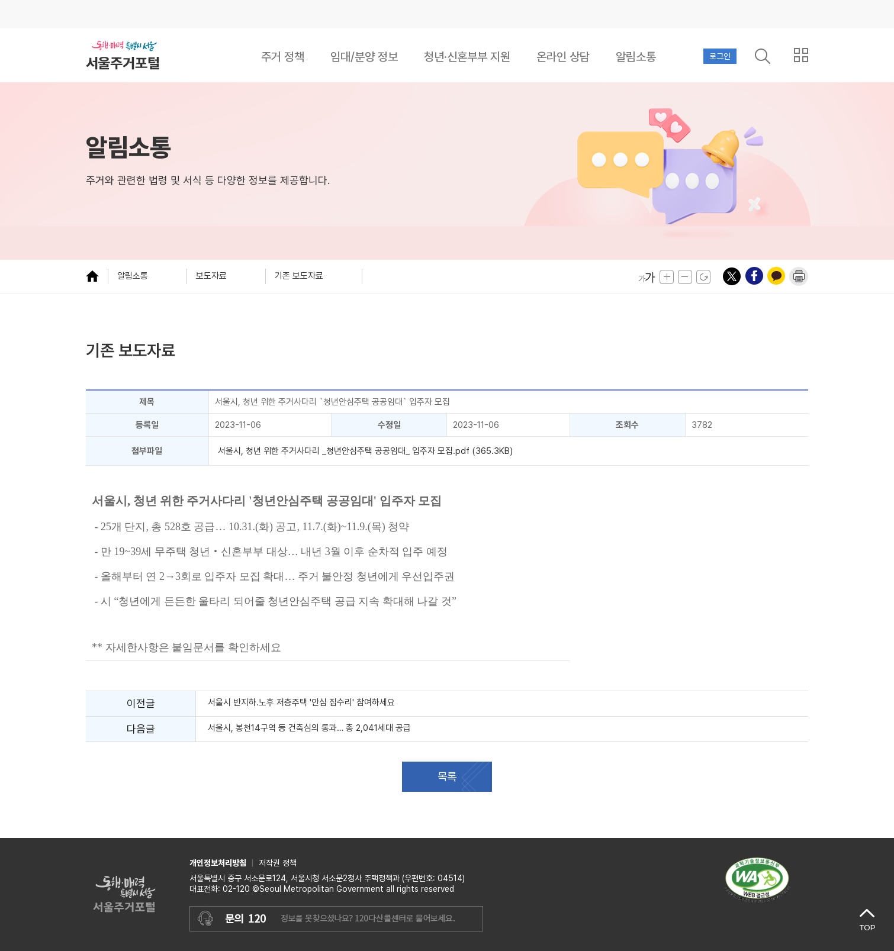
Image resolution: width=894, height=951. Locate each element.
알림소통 (636, 57)
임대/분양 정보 (364, 57)
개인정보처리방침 (217, 863)
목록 (447, 777)
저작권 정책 (278, 863)
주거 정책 (282, 57)
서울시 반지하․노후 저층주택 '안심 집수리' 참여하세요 (301, 702)
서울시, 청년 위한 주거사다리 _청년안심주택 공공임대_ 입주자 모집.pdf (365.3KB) (365, 451)
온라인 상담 (563, 57)
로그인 (720, 56)
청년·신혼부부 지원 (467, 57)
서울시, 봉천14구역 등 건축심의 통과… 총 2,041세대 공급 (310, 728)
